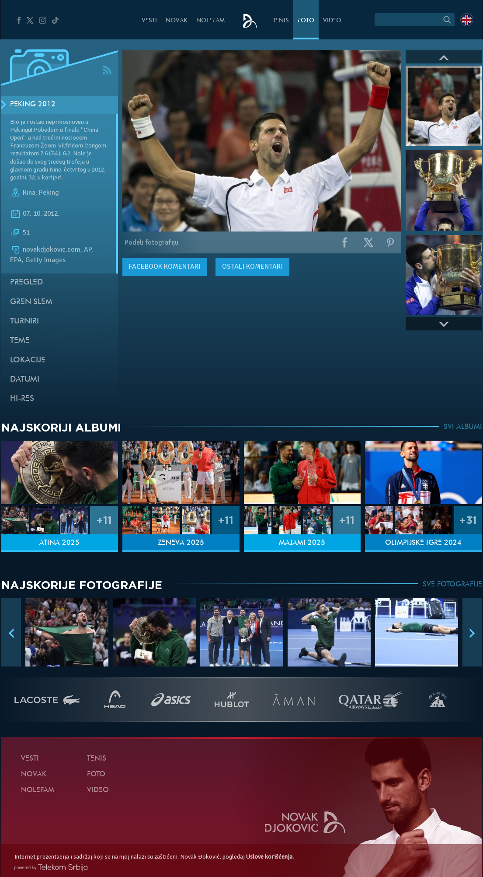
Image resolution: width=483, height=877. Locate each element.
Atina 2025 (59, 543)
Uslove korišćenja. (270, 856)
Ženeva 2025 (181, 543)
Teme (20, 341)
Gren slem (31, 302)
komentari (165, 266)
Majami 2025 (302, 543)
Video (332, 21)
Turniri (24, 321)
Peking (49, 192)
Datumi (24, 379)
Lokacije (27, 360)
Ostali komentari (252, 266)
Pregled (26, 282)
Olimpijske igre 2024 (423, 543)
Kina (29, 192)
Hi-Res (22, 399)
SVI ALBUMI (463, 427)
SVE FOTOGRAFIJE (452, 584)
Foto (306, 21)
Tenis (281, 21)
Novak (177, 21)
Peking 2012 (33, 104)
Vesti (149, 21)
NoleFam (210, 21)
